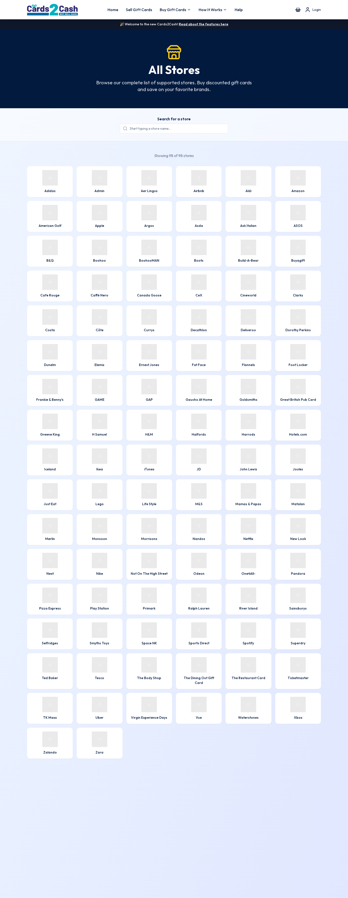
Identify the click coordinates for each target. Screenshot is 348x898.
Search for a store (174, 118)
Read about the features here (203, 24)
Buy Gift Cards (175, 9)
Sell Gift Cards (139, 9)
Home (113, 9)
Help (239, 9)
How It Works (213, 9)
